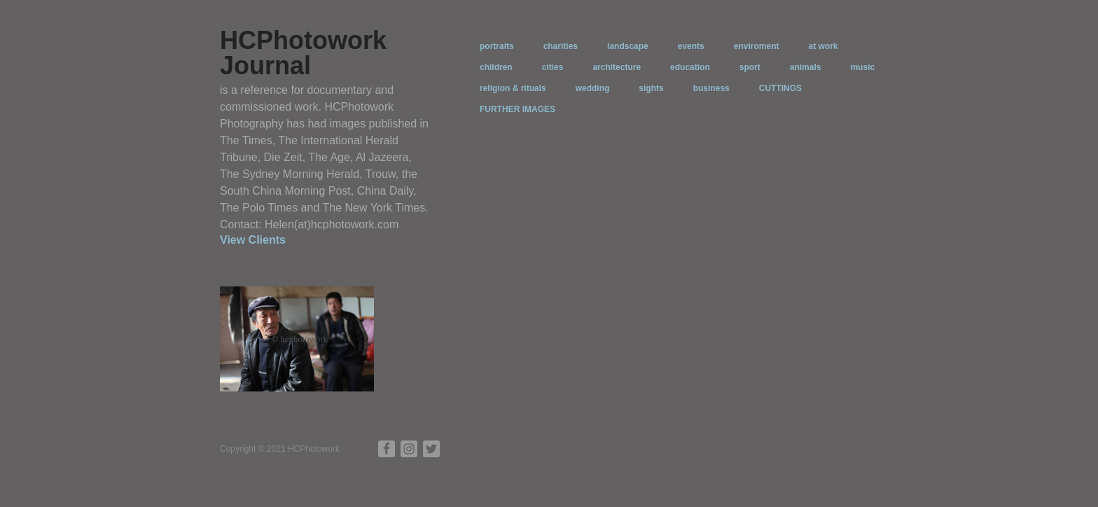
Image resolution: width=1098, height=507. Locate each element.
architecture (616, 67)
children (496, 67)
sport (749, 67)
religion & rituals (513, 88)
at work (823, 46)
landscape (627, 46)
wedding (593, 88)
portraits (497, 46)
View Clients (253, 240)
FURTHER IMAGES (517, 109)
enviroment (756, 46)
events (691, 46)
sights (651, 88)
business (711, 88)
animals (805, 67)
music (862, 67)
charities (560, 46)
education (690, 67)
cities (553, 67)
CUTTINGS (780, 88)
